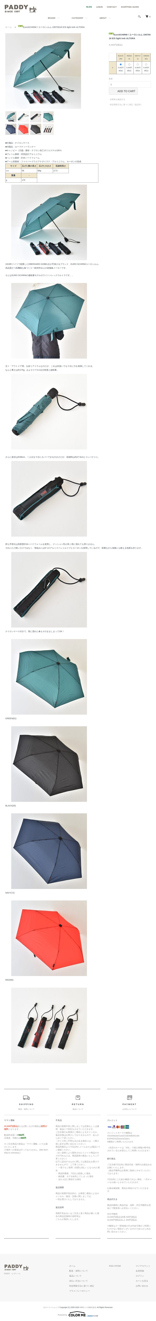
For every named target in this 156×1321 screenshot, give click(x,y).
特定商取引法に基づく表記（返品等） (126, 104)
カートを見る (144, 1281)
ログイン (142, 1276)
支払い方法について (83, 1281)
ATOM (121, 1266)
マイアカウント (145, 1266)
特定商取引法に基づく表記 (86, 1286)
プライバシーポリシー (84, 1291)
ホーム (8, 27)
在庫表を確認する (117, 99)
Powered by (78, 1314)
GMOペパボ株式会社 (88, 1307)
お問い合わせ (144, 1286)
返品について (80, 1276)
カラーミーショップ (51, 1307)
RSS (115, 1266)
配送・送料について (83, 1271)
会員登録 (142, 1271)
